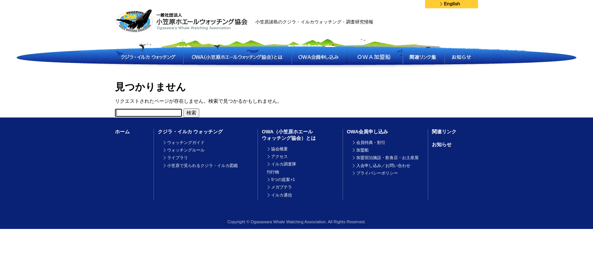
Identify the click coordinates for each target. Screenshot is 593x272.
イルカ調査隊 (283, 164)
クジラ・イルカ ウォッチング (190, 131)
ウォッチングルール (186, 150)
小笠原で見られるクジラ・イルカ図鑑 (202, 165)
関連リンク (444, 131)
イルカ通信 (281, 195)
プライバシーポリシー (377, 173)
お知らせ (442, 144)
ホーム (122, 131)
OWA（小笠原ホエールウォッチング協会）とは (289, 135)
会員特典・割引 (370, 142)
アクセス (279, 156)
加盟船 (362, 150)
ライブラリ (177, 157)
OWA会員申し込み (367, 131)
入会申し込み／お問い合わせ (383, 165)
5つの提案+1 (283, 179)
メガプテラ (281, 187)
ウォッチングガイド (186, 142)
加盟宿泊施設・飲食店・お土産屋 (387, 157)
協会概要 (279, 149)
